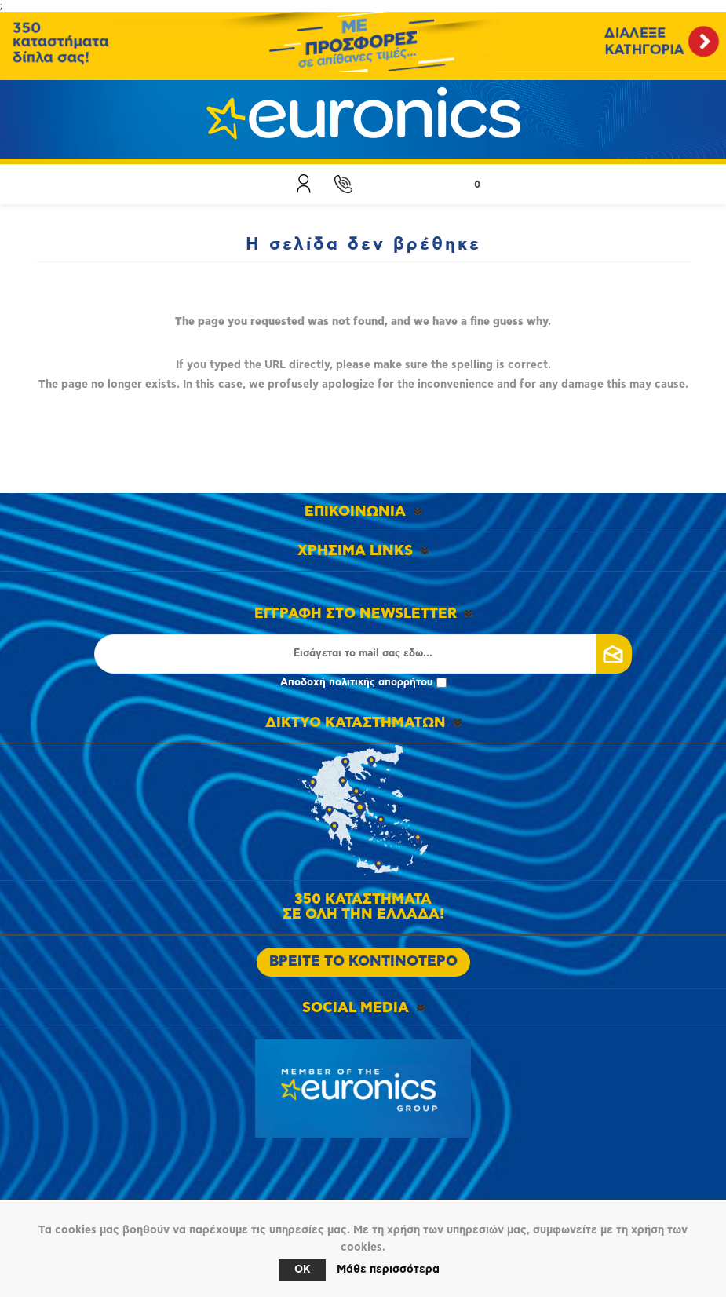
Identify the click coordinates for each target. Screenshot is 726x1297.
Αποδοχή (363, 683)
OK (302, 1270)
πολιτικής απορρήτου (381, 683)
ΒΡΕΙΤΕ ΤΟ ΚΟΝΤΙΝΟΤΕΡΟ (363, 962)
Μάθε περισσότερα (388, 1269)
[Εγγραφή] (363, 654)
